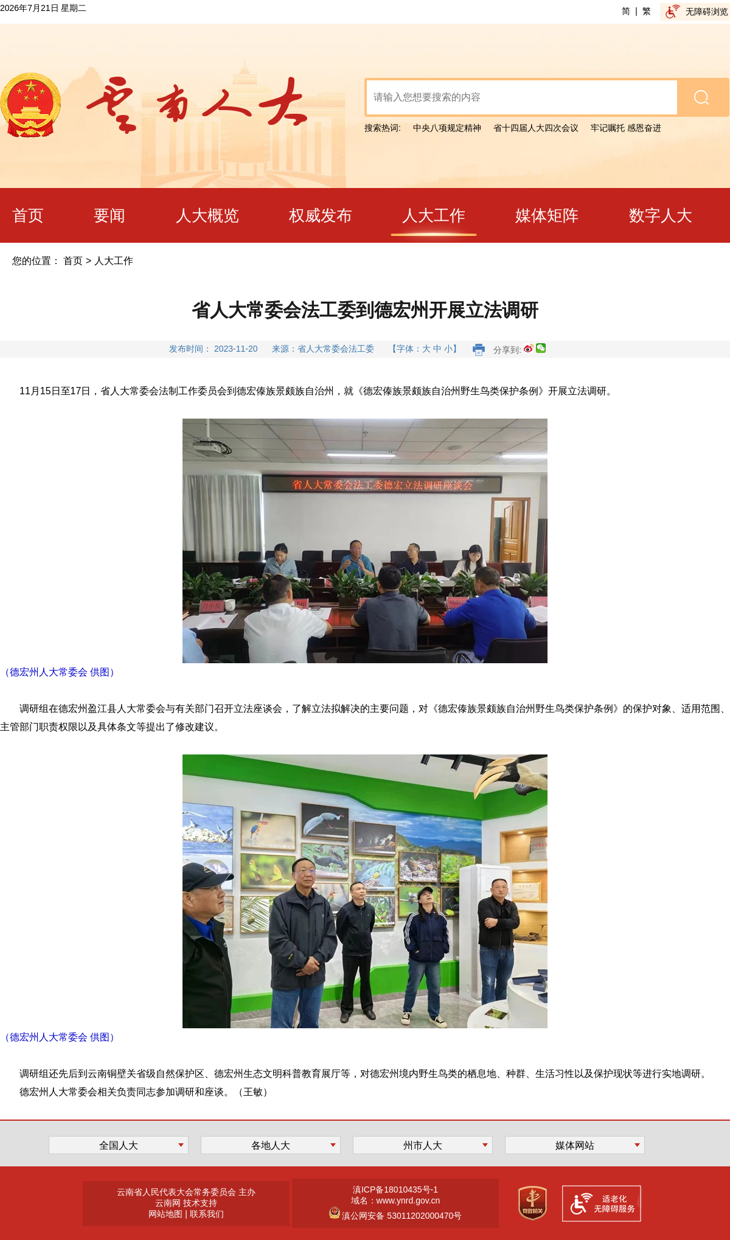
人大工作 (113, 261)
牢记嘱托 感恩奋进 (626, 128)
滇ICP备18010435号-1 (395, 1189)
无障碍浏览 (707, 11)
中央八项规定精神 (447, 128)
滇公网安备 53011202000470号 (401, 1216)
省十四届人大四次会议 (536, 128)
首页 (73, 261)
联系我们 (207, 1214)
